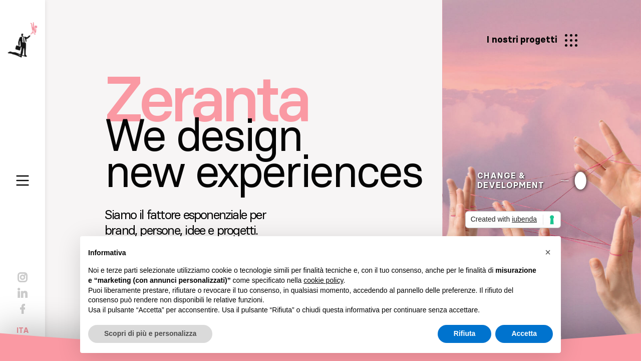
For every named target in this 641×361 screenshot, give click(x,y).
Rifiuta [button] (465, 333)
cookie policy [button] (323, 280)
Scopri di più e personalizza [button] (150, 333)
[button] (548, 252)
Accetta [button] (524, 333)
